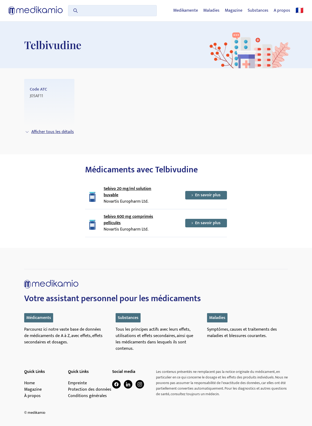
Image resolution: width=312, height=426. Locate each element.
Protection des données (89, 389)
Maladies (211, 10)
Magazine (233, 10)
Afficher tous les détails (49, 131)
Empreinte (77, 383)
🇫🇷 (299, 10)
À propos (32, 396)
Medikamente (185, 10)
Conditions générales (87, 396)
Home (29, 383)
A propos (282, 10)
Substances (258, 10)
